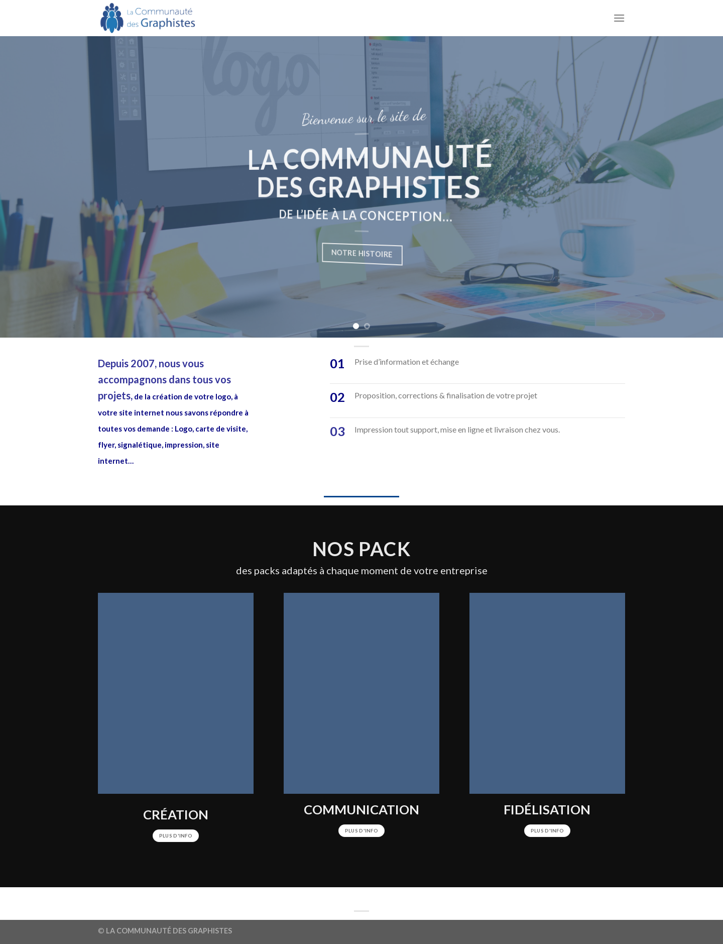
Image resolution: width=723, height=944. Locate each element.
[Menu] (619, 18)
